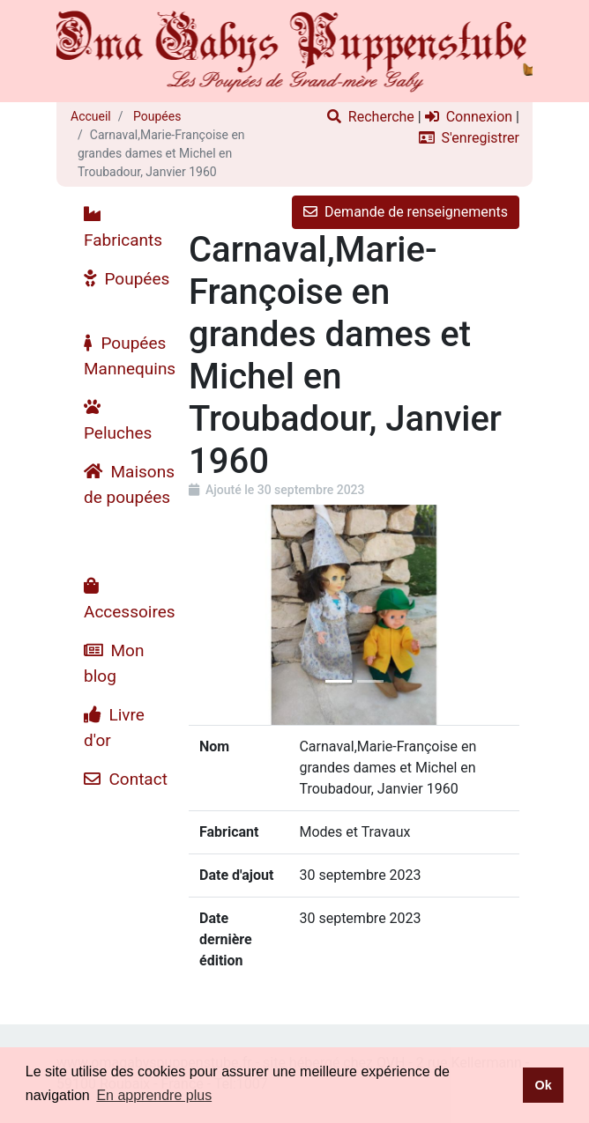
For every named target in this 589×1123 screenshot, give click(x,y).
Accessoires (129, 599)
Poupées (156, 116)
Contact (126, 779)
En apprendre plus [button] (154, 1095)
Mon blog (114, 663)
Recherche (370, 116)
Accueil (91, 116)
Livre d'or (114, 727)
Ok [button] (542, 1085)
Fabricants (123, 227)
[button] (213, 615)
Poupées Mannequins (129, 356)
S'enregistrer (469, 137)
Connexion (468, 116)
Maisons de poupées (129, 484)
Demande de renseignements (405, 211)
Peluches (118, 420)
